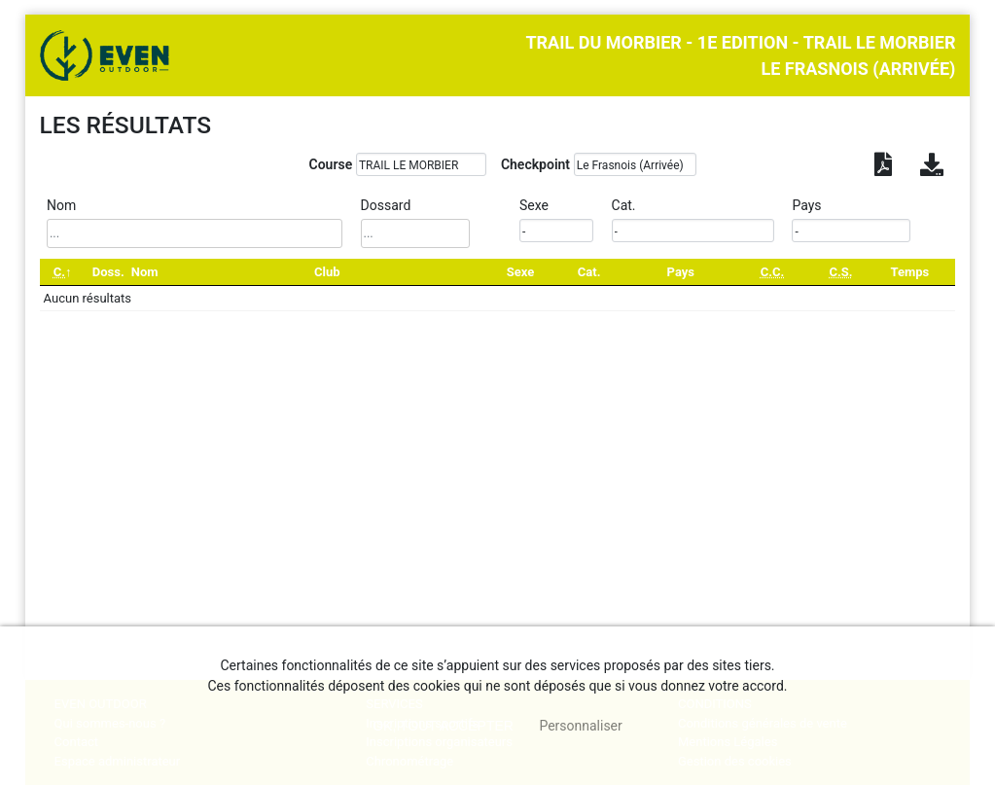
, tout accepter (443, 725)
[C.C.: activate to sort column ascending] (772, 272)
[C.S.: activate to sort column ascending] (841, 272)
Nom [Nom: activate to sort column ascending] (145, 272)
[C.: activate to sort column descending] (63, 272)
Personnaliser (580, 725)
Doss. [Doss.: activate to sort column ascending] (108, 272)
